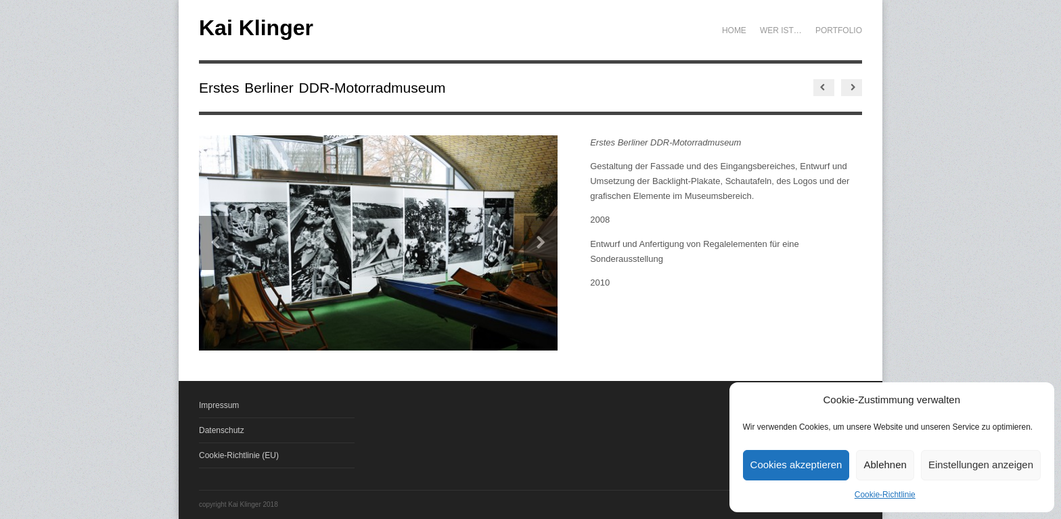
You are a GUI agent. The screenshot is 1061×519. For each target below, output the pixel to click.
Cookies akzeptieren (796, 464)
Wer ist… (781, 30)
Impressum (219, 405)
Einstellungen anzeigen (980, 464)
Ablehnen (884, 464)
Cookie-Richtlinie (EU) (239, 455)
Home (734, 30)
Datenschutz (221, 430)
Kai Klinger (256, 28)
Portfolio (838, 30)
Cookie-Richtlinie (885, 494)
